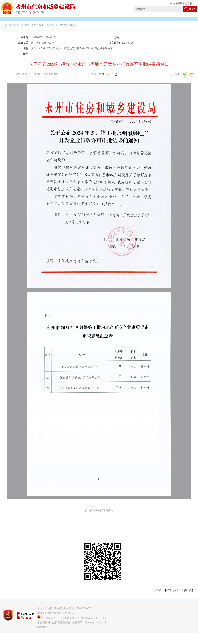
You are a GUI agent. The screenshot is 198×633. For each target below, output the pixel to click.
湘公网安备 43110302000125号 (55, 618)
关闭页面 (187, 590)
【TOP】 (159, 590)
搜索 (192, 9)
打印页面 (171, 590)
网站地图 (42, 627)
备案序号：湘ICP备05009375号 (89, 622)
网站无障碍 (176, 3)
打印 (121, 74)
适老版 (188, 3)
